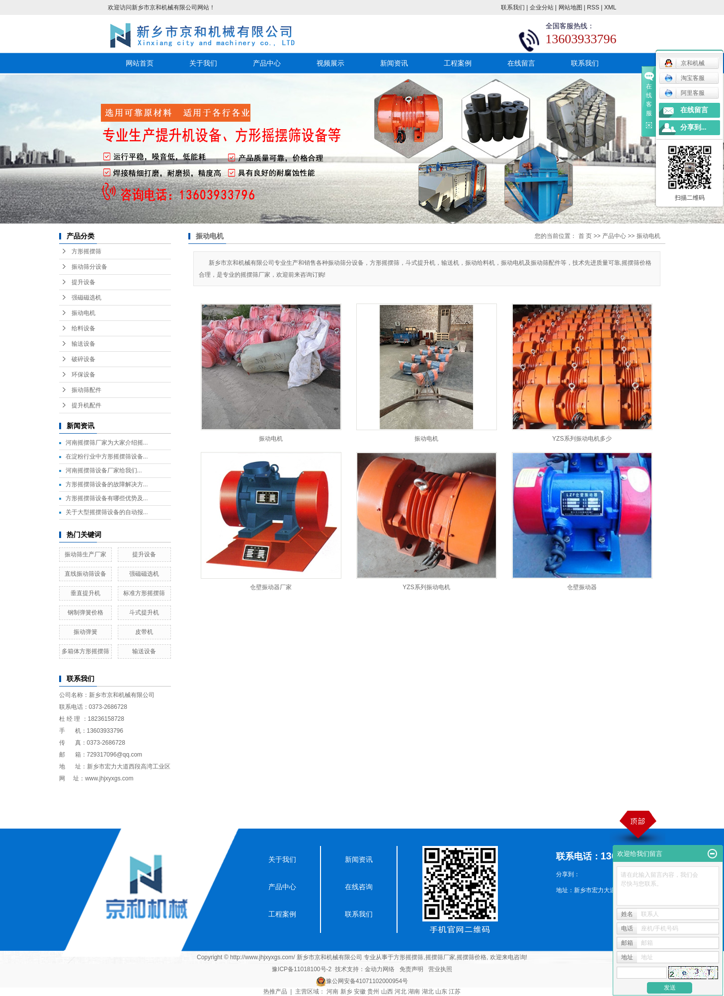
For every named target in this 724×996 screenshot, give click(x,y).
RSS (593, 7)
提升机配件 (86, 405)
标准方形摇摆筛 (144, 593)
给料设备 (83, 328)
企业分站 (542, 7)
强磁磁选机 (86, 297)
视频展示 (330, 63)
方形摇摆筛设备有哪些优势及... (107, 498)
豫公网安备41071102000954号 (367, 981)
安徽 (360, 991)
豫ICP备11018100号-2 (301, 969)
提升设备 (83, 282)
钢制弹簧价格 (85, 612)
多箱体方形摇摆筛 (85, 651)
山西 (387, 991)
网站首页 (140, 63)
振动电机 (83, 312)
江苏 (455, 991)
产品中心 (267, 63)
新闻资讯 (394, 63)
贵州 (373, 991)
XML (610, 7)
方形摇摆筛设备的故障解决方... (107, 484)
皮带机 (144, 631)
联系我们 (513, 7)
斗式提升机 (144, 612)
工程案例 (458, 63)
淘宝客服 (684, 78)
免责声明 (411, 969)
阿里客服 (684, 93)
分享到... (693, 127)
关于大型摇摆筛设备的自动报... (107, 512)
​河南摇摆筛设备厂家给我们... (104, 470)
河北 (400, 991)
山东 (441, 991)
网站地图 (570, 7)
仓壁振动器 (582, 587)
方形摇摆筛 (86, 251)
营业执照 (440, 969)
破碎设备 (83, 359)
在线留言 (521, 63)
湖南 (414, 991)
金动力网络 (380, 969)
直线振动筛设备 (85, 573)
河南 (332, 991)
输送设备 (83, 343)
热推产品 (275, 991)
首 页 (585, 235)
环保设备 (83, 374)
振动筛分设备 (89, 266)
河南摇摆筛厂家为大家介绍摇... (107, 442)
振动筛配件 (86, 389)
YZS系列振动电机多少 (581, 438)
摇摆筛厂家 (440, 957)
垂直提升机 (85, 593)
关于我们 (203, 63)
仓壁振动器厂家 (271, 587)
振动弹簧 (85, 631)
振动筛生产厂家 (85, 554)
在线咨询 (359, 887)
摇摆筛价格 (471, 957)
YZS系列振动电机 (426, 587)
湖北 (428, 991)
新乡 (346, 991)
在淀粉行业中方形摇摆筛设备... (107, 456)
